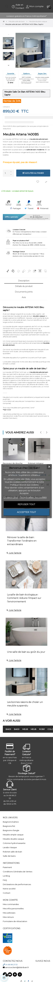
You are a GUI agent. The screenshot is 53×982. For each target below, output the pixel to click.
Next (8, 65)
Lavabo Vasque (10, 847)
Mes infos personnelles (13, 908)
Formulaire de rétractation (15, 921)
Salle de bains (9, 856)
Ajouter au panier (33, 173)
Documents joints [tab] (24, 292)
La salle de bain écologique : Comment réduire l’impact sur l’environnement (24, 598)
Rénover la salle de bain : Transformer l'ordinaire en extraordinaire (21, 541)
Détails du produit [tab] (24, 286)
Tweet (30, 208)
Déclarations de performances (17, 884)
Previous (8, 34)
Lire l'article (13, 552)
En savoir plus (10, 497)
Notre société (9, 888)
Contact (6, 893)
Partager (17, 208)
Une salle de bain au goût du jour (26, 652)
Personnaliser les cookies (33, 497)
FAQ (5, 880)
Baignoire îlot (9, 826)
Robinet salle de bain (12, 852)
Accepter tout (26, 512)
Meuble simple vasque (13, 834)
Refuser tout (26, 504)
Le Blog (6, 876)
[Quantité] (8, 173)
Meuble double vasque (13, 839)
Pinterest (44, 208)
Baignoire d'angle (11, 830)
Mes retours (8, 917)
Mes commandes (11, 904)
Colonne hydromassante (14, 843)
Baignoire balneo (11, 822)
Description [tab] (23, 280)
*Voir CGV (7, 410)
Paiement (7, 867)
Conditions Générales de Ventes (17, 871)
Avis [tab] (24, 297)
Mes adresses (9, 913)
